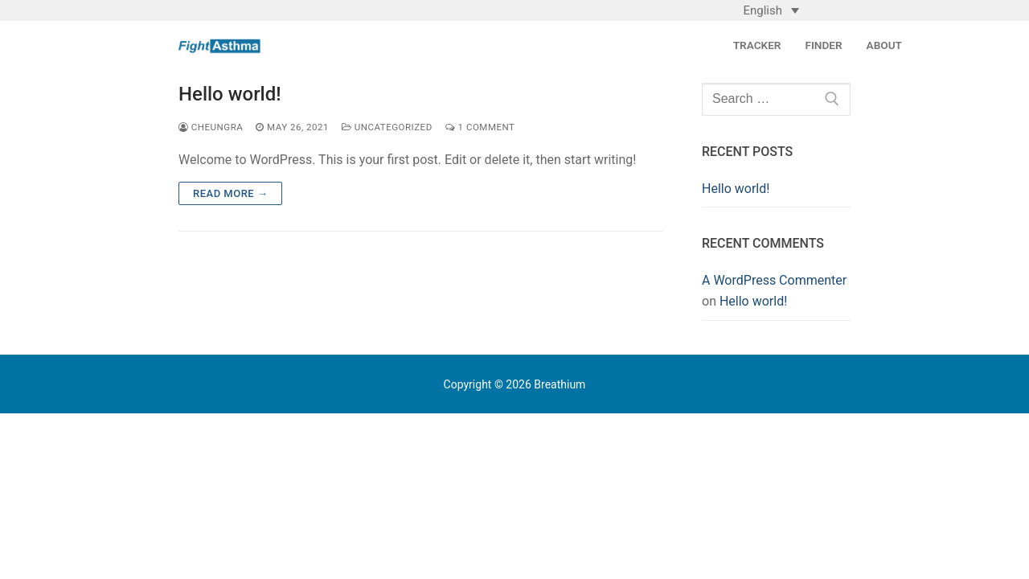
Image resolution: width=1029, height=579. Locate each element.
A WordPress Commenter (774, 280)
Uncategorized (387, 127)
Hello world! (229, 94)
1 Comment (480, 127)
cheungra (210, 127)
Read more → (230, 193)
